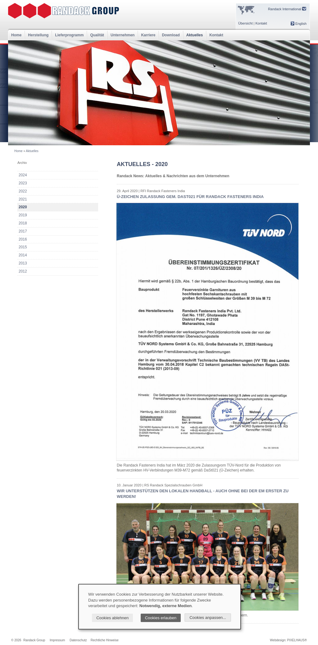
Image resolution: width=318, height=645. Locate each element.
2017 (23, 231)
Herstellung (38, 35)
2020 (23, 207)
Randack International (287, 9)
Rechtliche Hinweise (105, 640)
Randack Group (34, 640)
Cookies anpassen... (207, 617)
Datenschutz (78, 640)
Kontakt (261, 23)
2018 (23, 223)
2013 (23, 263)
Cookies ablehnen (112, 618)
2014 (23, 255)
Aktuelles (194, 35)
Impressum (57, 640)
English (299, 23)
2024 (23, 175)
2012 (23, 271)
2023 (23, 183)
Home (16, 35)
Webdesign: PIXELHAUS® (288, 640)
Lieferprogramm (69, 35)
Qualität (97, 35)
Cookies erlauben (160, 618)
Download (170, 35)
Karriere (148, 35)
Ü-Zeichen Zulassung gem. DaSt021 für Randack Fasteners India (190, 196)
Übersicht (245, 23)
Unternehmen (122, 35)
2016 (23, 239)
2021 (23, 199)
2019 (23, 215)
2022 (23, 191)
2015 (23, 247)
